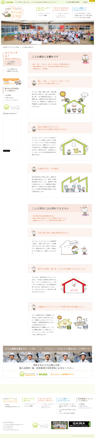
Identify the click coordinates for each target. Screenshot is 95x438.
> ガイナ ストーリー (44, 13)
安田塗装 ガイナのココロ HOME (11, 47)
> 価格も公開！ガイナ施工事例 (83, 15)
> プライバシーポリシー (12, 100)
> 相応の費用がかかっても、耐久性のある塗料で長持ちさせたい (50, 66)
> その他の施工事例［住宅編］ (67, 410)
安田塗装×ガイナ (7, 2)
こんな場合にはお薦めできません (13, 70)
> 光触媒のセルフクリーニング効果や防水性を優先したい (48, 220)
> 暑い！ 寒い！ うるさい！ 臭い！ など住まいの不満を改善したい (51, 64)
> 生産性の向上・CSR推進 (39, 68)
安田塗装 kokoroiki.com (10, 113)
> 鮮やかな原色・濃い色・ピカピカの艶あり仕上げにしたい (49, 218)
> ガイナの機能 (42, 15)
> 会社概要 (8, 95)
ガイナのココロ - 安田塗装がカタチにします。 (12, 12)
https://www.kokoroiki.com (12, 430)
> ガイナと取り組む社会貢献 (82, 17)
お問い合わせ (88, 2)
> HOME (6, 404)
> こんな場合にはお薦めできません (60, 16)
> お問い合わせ (9, 97)
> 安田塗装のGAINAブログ (12, 406)
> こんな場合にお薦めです (62, 13)
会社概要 (77, 2)
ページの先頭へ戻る (91, 389)
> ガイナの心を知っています (82, 13)
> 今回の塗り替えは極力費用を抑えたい (43, 216)
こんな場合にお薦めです (11, 63)
